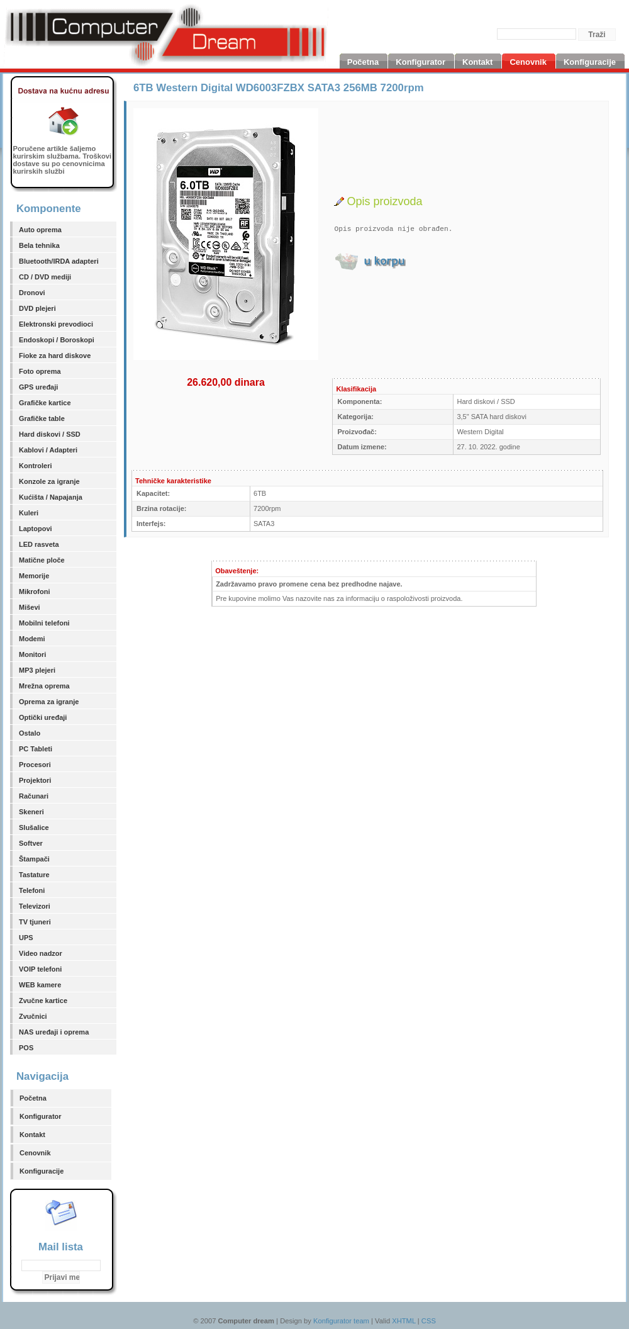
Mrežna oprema (44, 686)
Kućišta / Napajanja (50, 497)
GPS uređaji (38, 387)
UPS (26, 937)
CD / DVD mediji (45, 277)
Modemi (32, 638)
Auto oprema (40, 229)
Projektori (35, 780)
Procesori (35, 764)
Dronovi (32, 292)
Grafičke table (42, 418)
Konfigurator (40, 1116)
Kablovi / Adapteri (48, 450)
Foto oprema (40, 371)
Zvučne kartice (43, 1000)
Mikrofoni (34, 591)
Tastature (34, 874)
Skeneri (31, 812)
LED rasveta (39, 544)
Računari (33, 796)
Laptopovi (35, 528)
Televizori (34, 906)
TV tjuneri (35, 922)
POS (26, 1047)
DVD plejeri (37, 308)
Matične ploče (42, 560)
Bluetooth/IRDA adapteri (59, 261)
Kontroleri (35, 465)
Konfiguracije (41, 1171)
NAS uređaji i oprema (54, 1032)
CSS (428, 1321)
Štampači (34, 859)
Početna (33, 1098)
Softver (31, 843)
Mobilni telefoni (44, 623)
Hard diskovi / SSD (50, 434)
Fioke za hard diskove (55, 355)
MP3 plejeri (37, 670)
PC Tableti (35, 749)
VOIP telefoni (40, 969)
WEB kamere (40, 985)
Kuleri (28, 513)
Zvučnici (33, 1016)
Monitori (32, 654)
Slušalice (34, 827)
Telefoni (32, 890)
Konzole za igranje (49, 481)
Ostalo (29, 733)
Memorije (34, 576)
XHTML (404, 1321)
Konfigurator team (341, 1321)
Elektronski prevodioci (56, 324)
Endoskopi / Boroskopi (56, 340)
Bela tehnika (39, 245)
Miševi (29, 607)
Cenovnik (35, 1153)
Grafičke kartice (45, 403)
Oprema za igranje (49, 701)
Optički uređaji (43, 717)
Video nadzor (40, 953)
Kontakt (32, 1134)
